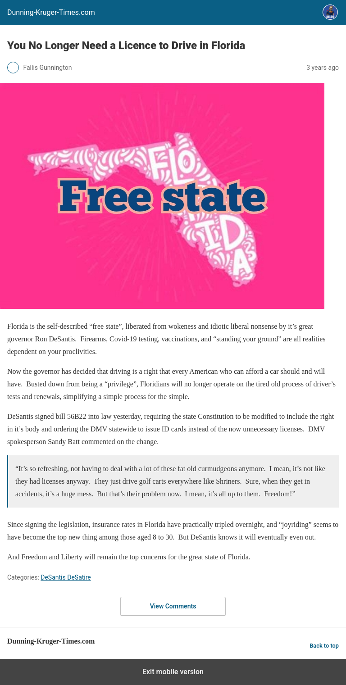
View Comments (173, 606)
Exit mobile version (173, 671)
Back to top (324, 645)
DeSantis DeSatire (66, 577)
